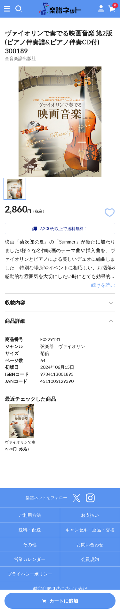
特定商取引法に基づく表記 (60, 588)
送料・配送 (30, 529)
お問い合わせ (89, 544)
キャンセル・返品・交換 (90, 529)
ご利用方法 (30, 515)
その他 (29, 544)
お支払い (90, 515)
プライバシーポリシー (29, 574)
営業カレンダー (29, 559)
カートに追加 (60, 601)
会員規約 (90, 559)
